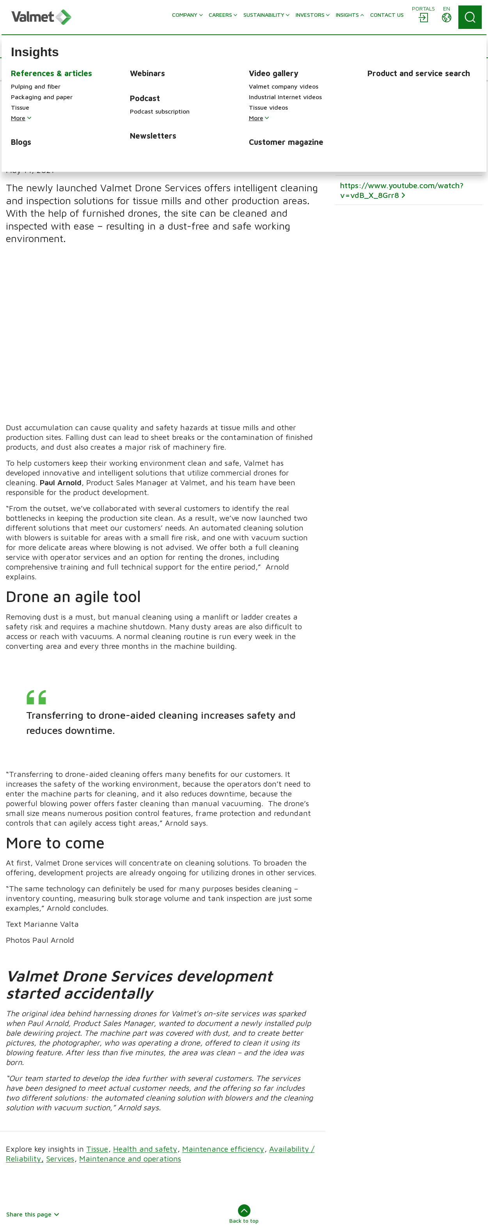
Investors (140, 1162)
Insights (138, 1151)
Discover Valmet (150, 1184)
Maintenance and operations (130, 1006)
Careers (138, 1129)
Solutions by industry (402, 1160)
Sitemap (65, 1213)
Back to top (244, 1062)
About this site (27, 1213)
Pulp (256, 1126)
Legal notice (100, 1213)
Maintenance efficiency (223, 996)
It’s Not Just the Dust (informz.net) (403, 116)
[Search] (470, 17)
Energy (260, 1159)
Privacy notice (255, 1213)
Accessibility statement (196, 1213)
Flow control (390, 1129)
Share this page (33, 1061)
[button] (29, 69)
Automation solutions (402, 1118)
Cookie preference (307, 1213)
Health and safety (145, 996)
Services (60, 1006)
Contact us (143, 1173)
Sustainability (146, 1140)
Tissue (97, 996)
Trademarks (140, 1213)
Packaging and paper (279, 1137)
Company (141, 1118)
